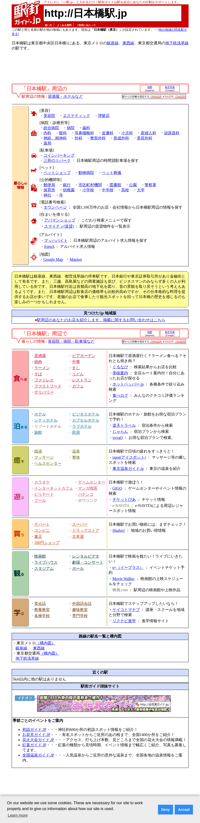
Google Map (53, 259)
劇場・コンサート (87, 562)
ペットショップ (57, 173)
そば (38, 374)
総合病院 (51, 128)
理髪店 (104, 116)
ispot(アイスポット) (129, 457)
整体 (76, 457)
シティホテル (46, 420)
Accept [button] (184, 810)
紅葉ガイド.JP (34, 745)
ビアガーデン (84, 356)
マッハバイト (56, 240)
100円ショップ (47, 543)
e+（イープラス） (128, 567)
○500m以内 (156, 96)
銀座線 (113, 43)
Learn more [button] (18, 815)
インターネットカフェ (53, 488)
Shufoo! (119, 530)
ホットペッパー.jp (128, 384)
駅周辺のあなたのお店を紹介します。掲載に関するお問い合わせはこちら (101, 320)
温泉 (76, 451)
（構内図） (45, 643)
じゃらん (120, 431)
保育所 (49, 190)
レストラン (82, 380)
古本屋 (78, 536)
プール (40, 500)
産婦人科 (148, 133)
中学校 (107, 190)
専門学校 (80, 616)
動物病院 (86, 173)
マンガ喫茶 (87, 488)
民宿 (76, 432)
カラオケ (42, 482)
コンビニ (42, 530)
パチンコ (86, 494)
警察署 (150, 185)
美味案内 (120, 373)
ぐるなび (120, 367)
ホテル (40, 414)
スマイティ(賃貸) (59, 226)
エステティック (76, 116)
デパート (42, 524)
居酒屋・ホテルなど (65, 96)
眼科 (63, 133)
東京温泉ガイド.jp (128, 468)
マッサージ (44, 457)
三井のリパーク (57, 160)
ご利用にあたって (86, 25)
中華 (76, 362)
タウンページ (55, 207)
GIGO (117, 488)
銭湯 (38, 451)
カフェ (78, 386)
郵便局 (49, 185)
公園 (133, 185)
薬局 (47, 143)
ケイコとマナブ (126, 610)
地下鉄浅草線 (177, 43)
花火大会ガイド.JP (38, 740)
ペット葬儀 (111, 173)
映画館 (40, 556)
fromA (49, 246)
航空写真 (170, 87)
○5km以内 (180, 96)
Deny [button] (165, 810)
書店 (38, 536)
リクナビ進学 (124, 621)
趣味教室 (80, 610)
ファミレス (44, 380)
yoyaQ (118, 438)
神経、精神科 (55, 138)
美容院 (49, 116)
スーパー (80, 524)
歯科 (86, 128)
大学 (141, 190)
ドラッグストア (85, 530)
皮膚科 (107, 133)
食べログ (120, 395)
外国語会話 (82, 603)
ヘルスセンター (47, 463)
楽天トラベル (124, 425)
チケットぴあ (124, 499)
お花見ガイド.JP (36, 735)
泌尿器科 (172, 133)
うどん (78, 374)
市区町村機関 (90, 185)
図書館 (115, 185)
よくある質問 (64, 25)
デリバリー (44, 392)
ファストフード (47, 386)
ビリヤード (44, 494)
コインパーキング (59, 155)
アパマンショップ (59, 220)
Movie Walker (124, 579)
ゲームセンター (91, 482)
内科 (47, 133)
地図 (149, 87)
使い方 (48, 25)
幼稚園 (69, 190)
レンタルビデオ (85, 556)
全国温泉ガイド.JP (38, 755)
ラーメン (42, 368)
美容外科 (144, 138)
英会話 (40, 603)
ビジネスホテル (85, 414)
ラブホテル (82, 426)
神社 (47, 195)
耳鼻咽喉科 (84, 133)
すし (76, 368)
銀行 (67, 185)
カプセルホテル (85, 420)
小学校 (88, 190)
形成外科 (121, 138)
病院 (71, 128)
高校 (125, 190)
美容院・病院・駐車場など (71, 341)
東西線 (128, 43)
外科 (78, 138)
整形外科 (98, 138)
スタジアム (44, 568)
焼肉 (38, 362)
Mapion (76, 259)
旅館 (38, 432)
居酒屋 (40, 356)
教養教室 (42, 610)
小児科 (127, 133)
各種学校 (42, 616)
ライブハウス (46, 562)
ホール (78, 568)
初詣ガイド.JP (34, 729)
